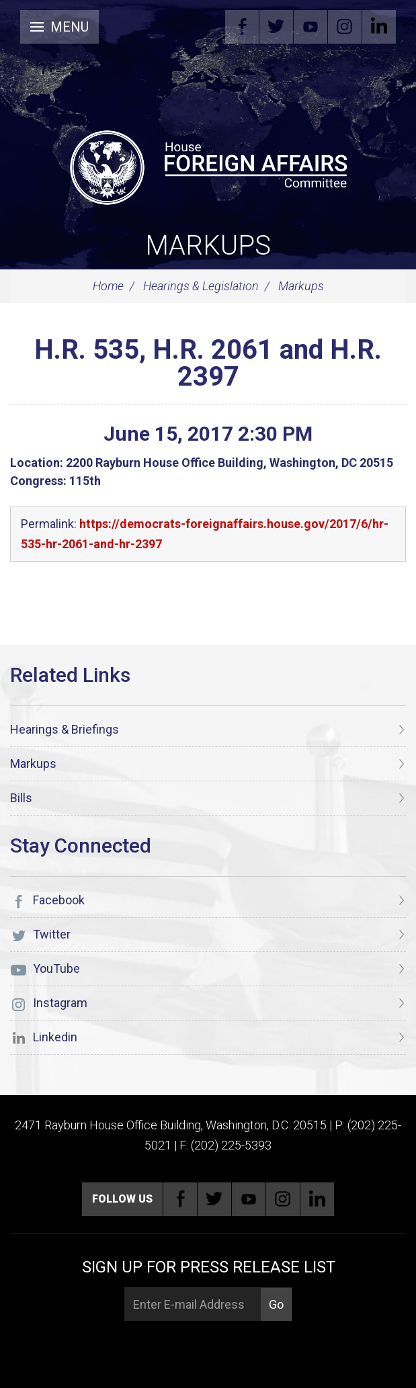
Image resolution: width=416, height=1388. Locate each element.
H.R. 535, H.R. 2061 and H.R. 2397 (208, 363)
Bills (21, 798)
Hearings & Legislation (201, 286)
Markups (208, 245)
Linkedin (379, 27)
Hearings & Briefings (64, 729)
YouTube (310, 27)
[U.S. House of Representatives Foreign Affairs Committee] (208, 165)
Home (108, 286)
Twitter (276, 27)
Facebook (242, 27)
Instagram (345, 27)
